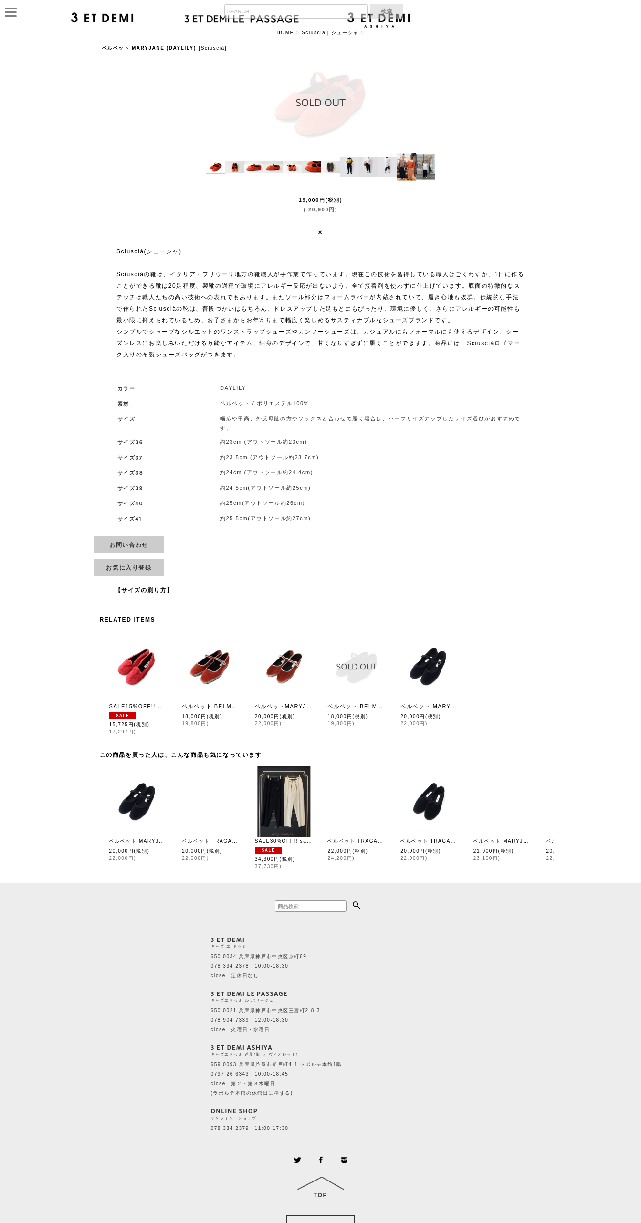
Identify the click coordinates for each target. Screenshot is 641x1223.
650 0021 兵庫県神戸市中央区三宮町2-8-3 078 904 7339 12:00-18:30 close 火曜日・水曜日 (265, 1020)
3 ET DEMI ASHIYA (242, 1047)
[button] (215, 167)
